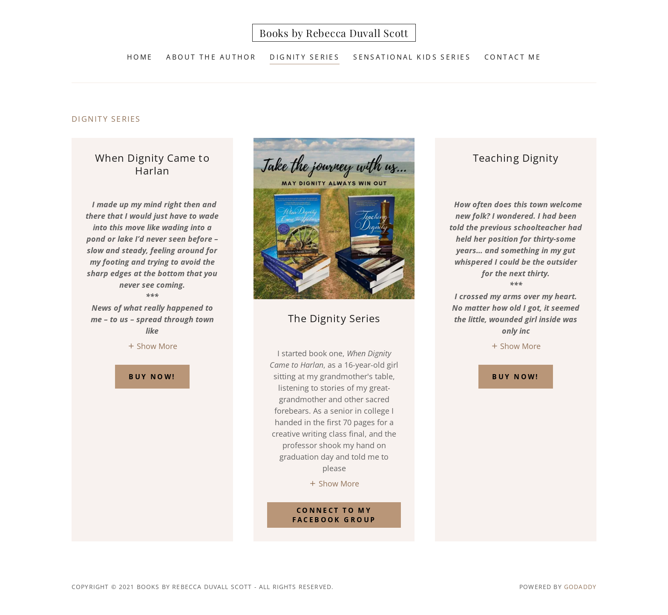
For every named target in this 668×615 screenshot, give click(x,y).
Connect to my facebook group (334, 515)
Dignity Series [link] (305, 57)
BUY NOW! (152, 376)
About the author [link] (211, 57)
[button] (152, 345)
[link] (334, 34)
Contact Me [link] (512, 57)
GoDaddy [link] (580, 587)
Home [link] (140, 57)
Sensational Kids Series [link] (412, 57)
